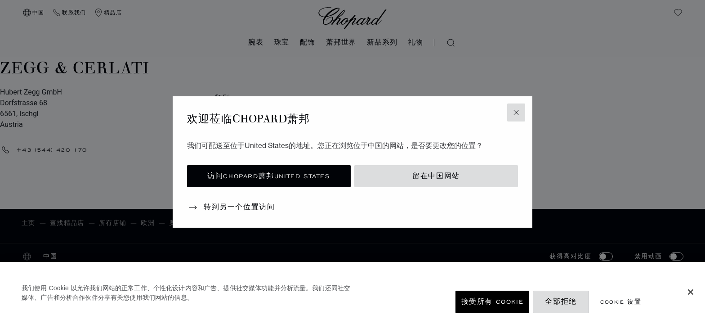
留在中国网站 (436, 176)
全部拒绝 (560, 302)
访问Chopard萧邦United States (268, 176)
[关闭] (691, 292)
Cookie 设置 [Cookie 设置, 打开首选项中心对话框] (620, 301)
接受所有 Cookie (492, 302)
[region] (352, 293)
